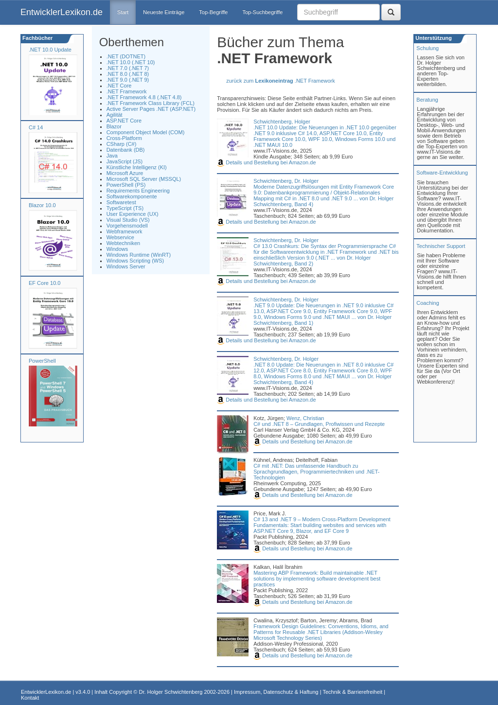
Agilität (115, 115)
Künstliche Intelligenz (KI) (137, 167)
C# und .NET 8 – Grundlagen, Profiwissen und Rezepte (319, 424)
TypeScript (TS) (125, 208)
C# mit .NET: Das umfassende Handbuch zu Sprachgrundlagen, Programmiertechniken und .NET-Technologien (316, 471)
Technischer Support (440, 246)
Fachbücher (37, 38)
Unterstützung (433, 38)
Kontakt (30, 698)
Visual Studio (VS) (128, 220)
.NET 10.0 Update (50, 50)
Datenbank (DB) (126, 150)
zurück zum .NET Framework (280, 81)
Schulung (427, 48)
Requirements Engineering (138, 191)
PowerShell (42, 361)
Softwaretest (121, 202)
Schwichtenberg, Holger (281, 121)
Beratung (427, 100)
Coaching (427, 303)
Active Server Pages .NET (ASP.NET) (151, 109)
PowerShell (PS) (126, 185)
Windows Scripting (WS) (135, 261)
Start (122, 12)
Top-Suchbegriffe (262, 12)
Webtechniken (124, 243)
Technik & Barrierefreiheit (352, 692)
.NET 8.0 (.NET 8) (128, 74)
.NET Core (119, 85)
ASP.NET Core (124, 120)
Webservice (120, 237)
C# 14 (36, 127)
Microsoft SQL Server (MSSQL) (144, 179)
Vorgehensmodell (127, 226)
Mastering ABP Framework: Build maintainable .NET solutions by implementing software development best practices (316, 578)
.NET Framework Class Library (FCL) (151, 103)
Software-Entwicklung (442, 173)
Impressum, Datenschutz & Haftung (276, 692)
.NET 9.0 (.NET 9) (128, 80)
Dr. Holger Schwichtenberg (171, 692)
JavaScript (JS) (125, 161)
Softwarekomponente (132, 196)
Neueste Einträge (163, 12)
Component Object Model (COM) (146, 132)
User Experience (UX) (133, 214)
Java (112, 156)
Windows (117, 249)
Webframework (124, 231)
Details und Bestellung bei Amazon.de (266, 162)
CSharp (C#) (122, 144)
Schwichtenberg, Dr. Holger (286, 181)
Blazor (114, 126)
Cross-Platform (124, 138)
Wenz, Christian (305, 418)
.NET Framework (127, 91)
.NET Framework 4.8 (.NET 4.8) (144, 97)
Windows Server (126, 266)
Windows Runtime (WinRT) (139, 255)
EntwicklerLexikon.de (61, 12)
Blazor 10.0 (42, 205)
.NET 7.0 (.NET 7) (128, 68)
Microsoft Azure (125, 173)
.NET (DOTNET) (126, 56)
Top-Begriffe (213, 12)
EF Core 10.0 (44, 283)
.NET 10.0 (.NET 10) (131, 62)
